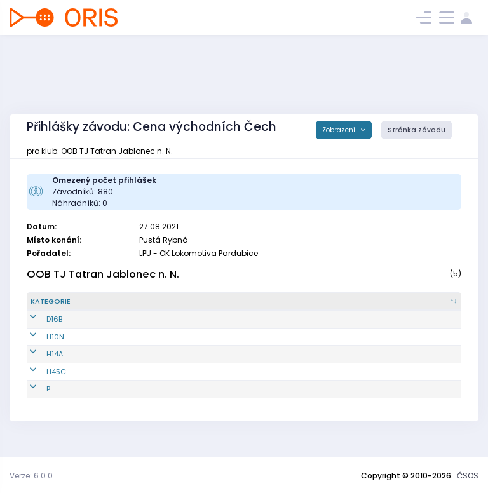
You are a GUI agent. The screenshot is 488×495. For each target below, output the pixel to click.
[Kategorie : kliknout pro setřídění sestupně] (58, 307)
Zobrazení (339, 130)
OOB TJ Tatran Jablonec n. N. (103, 274)
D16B (38, 330)
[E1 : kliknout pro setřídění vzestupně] (303, 307)
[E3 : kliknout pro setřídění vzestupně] (390, 307)
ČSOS (467, 475)
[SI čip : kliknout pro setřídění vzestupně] (437, 307)
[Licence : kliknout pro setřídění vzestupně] (254, 307)
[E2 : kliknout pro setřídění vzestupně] (347, 307)
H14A (38, 365)
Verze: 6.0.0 (31, 475)
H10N (39, 347)
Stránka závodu (416, 130)
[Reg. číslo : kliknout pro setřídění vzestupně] (115, 307)
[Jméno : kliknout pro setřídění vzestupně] (184, 307)
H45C (40, 382)
